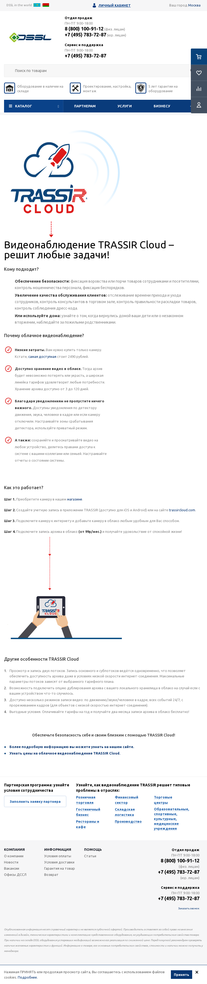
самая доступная (42, 356)
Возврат (51, 874)
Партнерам (85, 106)
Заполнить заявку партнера (35, 801)
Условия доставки (59, 862)
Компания (14, 849)
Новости (11, 862)
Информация (57, 849)
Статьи (90, 856)
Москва (194, 5)
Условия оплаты (57, 856)
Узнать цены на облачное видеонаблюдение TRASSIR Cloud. (64, 753)
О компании (13, 856)
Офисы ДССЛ (15, 874)
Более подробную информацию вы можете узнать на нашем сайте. (71, 747)
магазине (74, 499)
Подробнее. (28, 978)
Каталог (23, 106)
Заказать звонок (188, 908)
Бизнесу (162, 106)
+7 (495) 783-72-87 (85, 34)
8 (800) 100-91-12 (84, 28)
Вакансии (11, 868)
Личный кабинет (114, 5)
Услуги (125, 106)
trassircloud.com (182, 510)
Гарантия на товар (59, 868)
